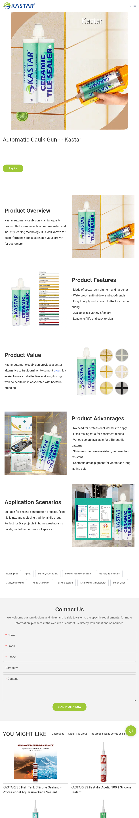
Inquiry (13, 168)
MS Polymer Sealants (109, 573)
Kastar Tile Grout (77, 733)
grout (57, 370)
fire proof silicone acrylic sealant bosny (112, 733)
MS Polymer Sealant (48, 573)
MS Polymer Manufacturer (93, 583)
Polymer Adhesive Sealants (78, 573)
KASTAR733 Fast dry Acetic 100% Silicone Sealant (101, 789)
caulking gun (12, 573)
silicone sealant (65, 583)
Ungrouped (58, 733)
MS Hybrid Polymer (15, 583)
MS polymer (119, 583)
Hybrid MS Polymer (41, 583)
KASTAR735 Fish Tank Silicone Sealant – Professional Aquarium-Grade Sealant (32, 789)
